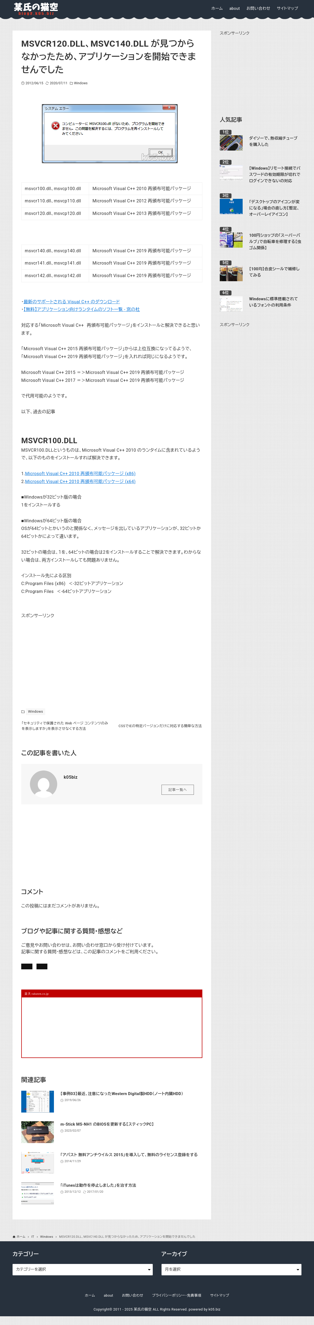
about (108, 1304)
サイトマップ (219, 1304)
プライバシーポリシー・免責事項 (177, 1304)
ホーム (90, 1304)
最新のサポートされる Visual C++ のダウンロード (72, 301)
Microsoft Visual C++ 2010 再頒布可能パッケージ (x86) (80, 473)
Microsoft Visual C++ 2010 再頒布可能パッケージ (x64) (80, 481)
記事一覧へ (177, 794)
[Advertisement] (62, 654)
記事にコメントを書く (47, 971)
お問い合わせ (96, 971)
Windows (81, 83)
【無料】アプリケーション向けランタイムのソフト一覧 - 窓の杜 (82, 309)
